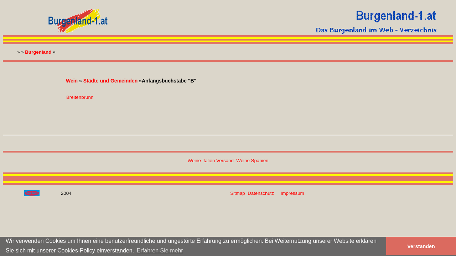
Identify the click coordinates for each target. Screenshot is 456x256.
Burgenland (38, 52)
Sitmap (237, 193)
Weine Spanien (252, 160)
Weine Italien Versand (211, 160)
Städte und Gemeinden (110, 81)
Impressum (292, 193)
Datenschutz (261, 193)
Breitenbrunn (79, 97)
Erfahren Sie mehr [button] (160, 250)
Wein (72, 81)
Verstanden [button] (421, 246)
